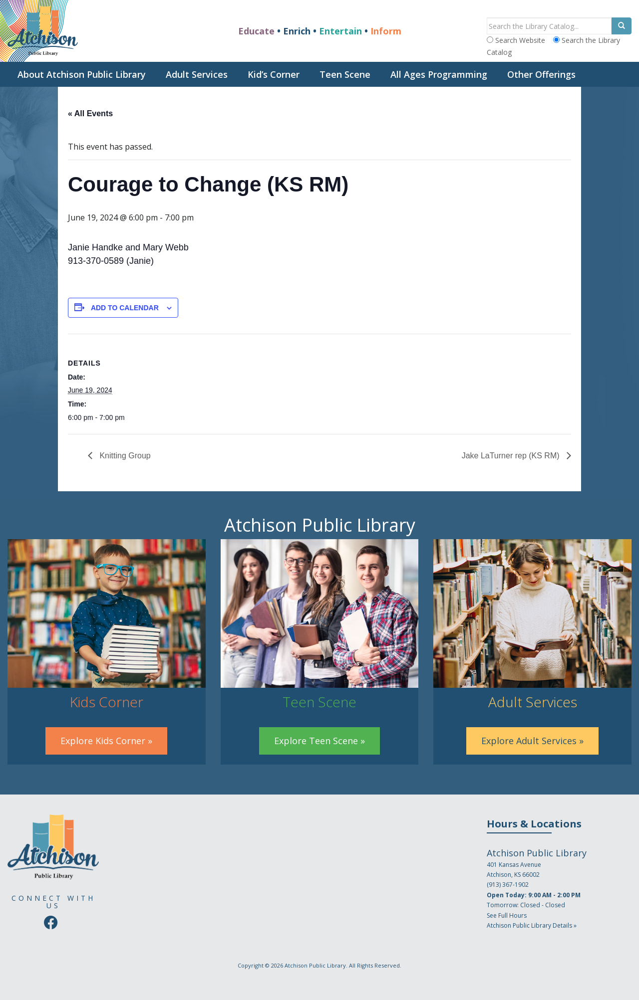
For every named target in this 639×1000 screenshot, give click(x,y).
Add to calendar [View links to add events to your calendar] (125, 308)
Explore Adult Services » (532, 741)
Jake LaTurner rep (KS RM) (512, 455)
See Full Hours (507, 915)
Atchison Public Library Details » (532, 925)
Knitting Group (124, 455)
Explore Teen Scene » (319, 741)
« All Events (90, 113)
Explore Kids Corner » (106, 741)
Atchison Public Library (315, 965)
